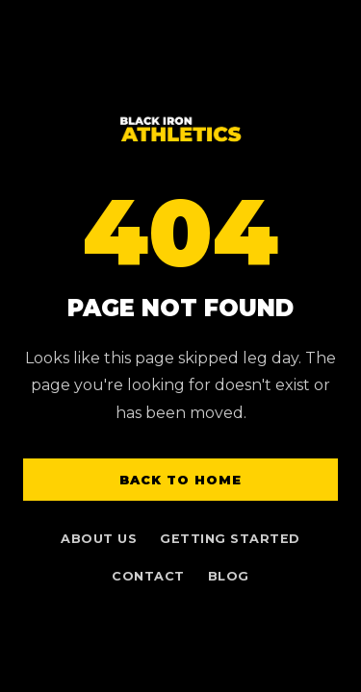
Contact (148, 576)
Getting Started (230, 538)
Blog (228, 576)
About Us (99, 538)
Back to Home (180, 480)
